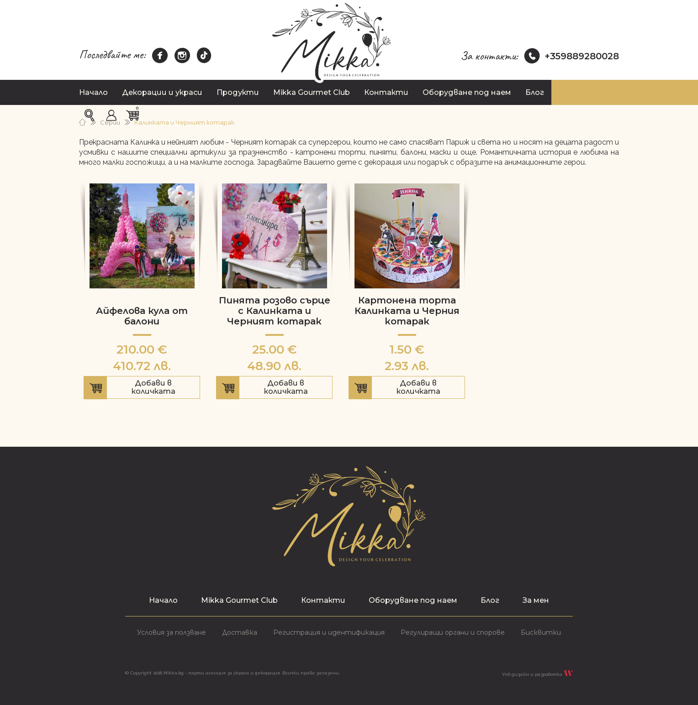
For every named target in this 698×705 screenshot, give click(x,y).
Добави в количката (142, 389)
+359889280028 (571, 56)
